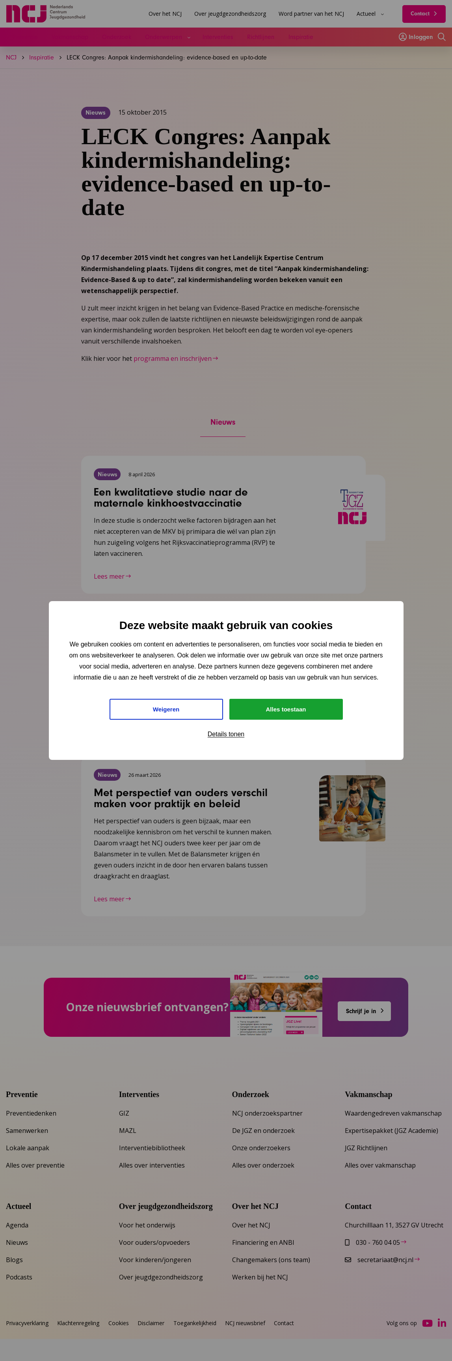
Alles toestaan (285, 709)
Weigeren (166, 709)
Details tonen (226, 735)
